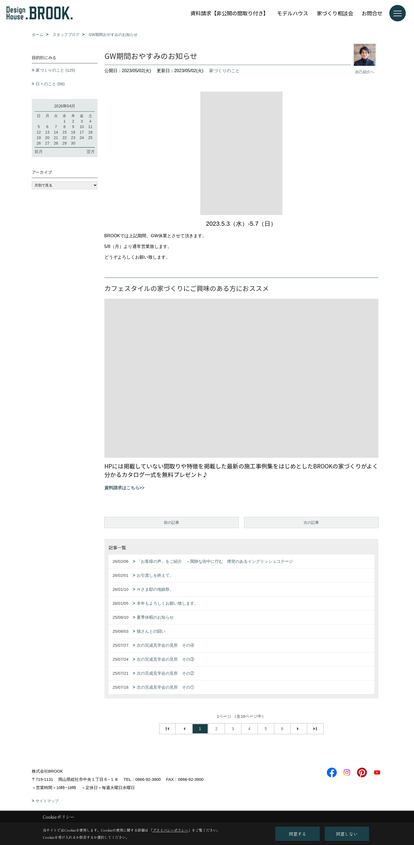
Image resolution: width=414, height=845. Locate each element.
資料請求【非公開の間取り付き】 (229, 13)
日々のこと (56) (50, 83)
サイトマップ (47, 801)
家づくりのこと (224, 70)
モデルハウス (292, 13)
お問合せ (372, 13)
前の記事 (171, 522)
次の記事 (311, 522)
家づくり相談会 (335, 13)
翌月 (91, 151)
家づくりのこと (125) (55, 70)
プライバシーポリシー (170, 830)
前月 (39, 151)
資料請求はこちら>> (124, 487)
